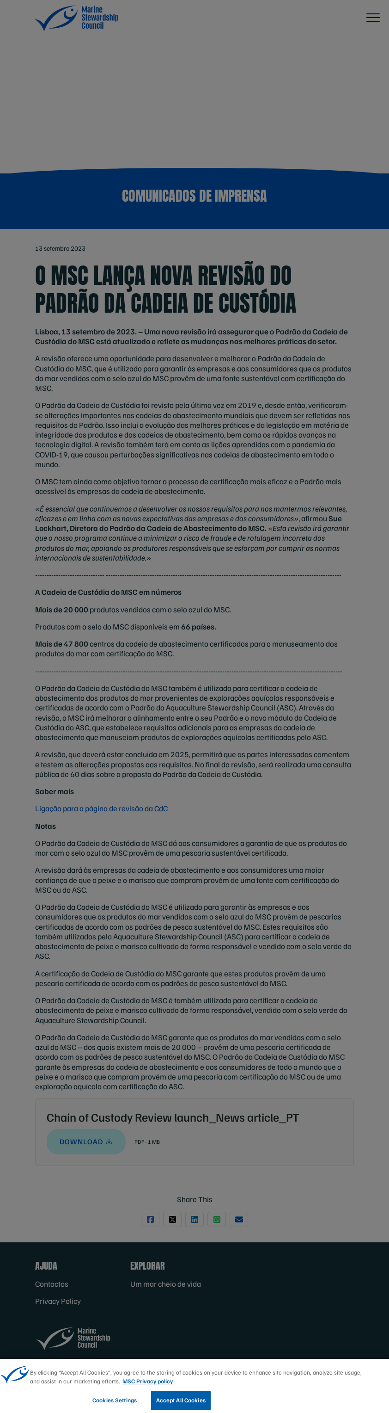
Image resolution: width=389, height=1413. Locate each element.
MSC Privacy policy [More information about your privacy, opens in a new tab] (147, 1386)
